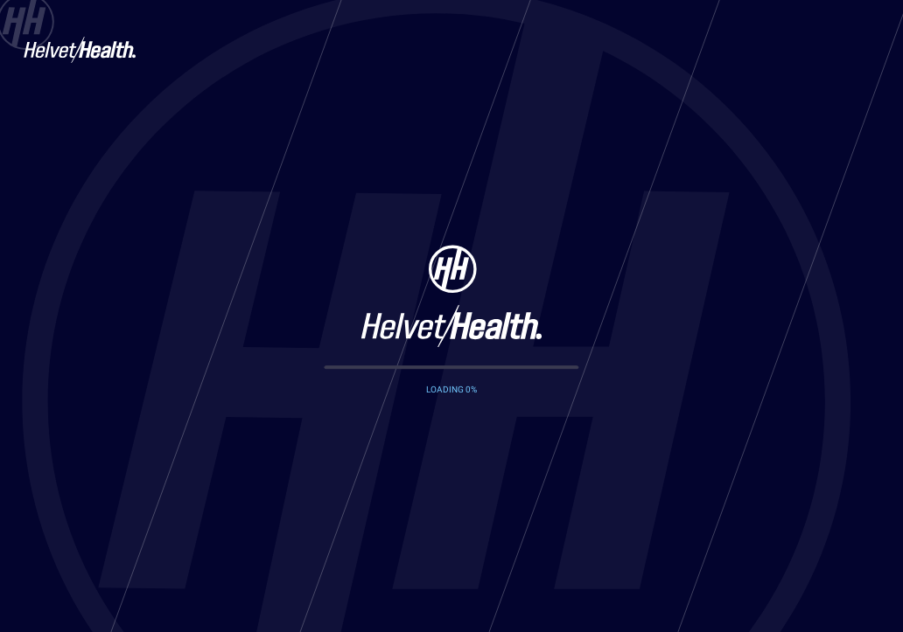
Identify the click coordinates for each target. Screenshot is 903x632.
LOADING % (451, 389)
